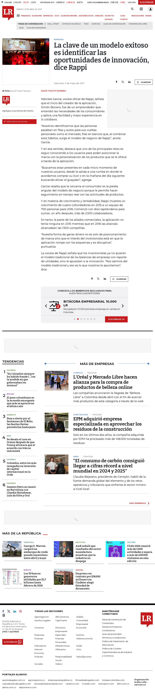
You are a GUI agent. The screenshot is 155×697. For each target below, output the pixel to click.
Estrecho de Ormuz (71, 24)
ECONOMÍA (37, 16)
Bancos (27, 570)
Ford (86, 24)
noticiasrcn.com (106, 683)
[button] (45, 306)
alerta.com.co (9, 687)
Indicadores (40, 645)
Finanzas (39, 638)
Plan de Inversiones (36, 28)
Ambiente (11, 415)
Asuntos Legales (42, 620)
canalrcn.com (72, 683)
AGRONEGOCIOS (86, 16)
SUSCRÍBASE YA (116, 319)
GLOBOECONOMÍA (69, 16)
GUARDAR (144, 82)
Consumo (39, 627)
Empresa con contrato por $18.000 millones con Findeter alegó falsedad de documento (88, 581)
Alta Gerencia (62, 616)
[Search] (132, 9)
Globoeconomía (84, 638)
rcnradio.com (88, 683)
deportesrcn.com (27, 687)
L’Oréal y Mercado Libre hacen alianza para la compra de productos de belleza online (105, 382)
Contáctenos (108, 630)
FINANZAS (26, 16)
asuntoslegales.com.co (13, 680)
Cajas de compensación (114, 24)
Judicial (79, 570)
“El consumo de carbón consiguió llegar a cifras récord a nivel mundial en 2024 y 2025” (108, 466)
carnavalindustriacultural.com (48, 683)
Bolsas (10, 394)
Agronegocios (42, 616)
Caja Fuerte (61, 620)
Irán (9, 436)
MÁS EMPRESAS (137, 503)
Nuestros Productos (112, 626)
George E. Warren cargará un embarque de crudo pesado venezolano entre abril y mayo (36, 551)
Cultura (131, 542)
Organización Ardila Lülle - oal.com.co (141, 682)
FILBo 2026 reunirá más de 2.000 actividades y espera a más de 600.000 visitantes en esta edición (139, 553)
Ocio (78, 649)
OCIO (56, 16)
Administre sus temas (15, 121)
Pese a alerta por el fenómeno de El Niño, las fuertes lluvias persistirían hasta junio (21, 423)
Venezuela (29, 542)
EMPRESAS (48, 16)
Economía (81, 627)
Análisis (79, 616)
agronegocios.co (36, 680)
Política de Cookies (111, 648)
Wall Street (53, 24)
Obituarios (60, 649)
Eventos (80, 635)
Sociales (39, 664)
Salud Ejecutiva (83, 656)
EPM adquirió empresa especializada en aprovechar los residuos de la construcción (107, 424)
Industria (80, 542)
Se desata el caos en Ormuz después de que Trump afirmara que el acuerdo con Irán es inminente (21, 445)
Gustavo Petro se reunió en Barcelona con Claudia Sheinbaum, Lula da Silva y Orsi (21, 491)
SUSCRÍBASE (146, 2)
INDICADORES (138, 16)
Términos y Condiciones (113, 637)
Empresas (39, 635)
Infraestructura (62, 645)
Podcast (39, 656)
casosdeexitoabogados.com (16, 683)
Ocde (21, 28)
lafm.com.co (123, 683)
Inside (79, 645)
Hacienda (11, 370)
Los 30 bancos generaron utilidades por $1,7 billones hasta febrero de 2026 (35, 579)
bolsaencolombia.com (113, 680)
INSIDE (148, 16)
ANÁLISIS (99, 16)
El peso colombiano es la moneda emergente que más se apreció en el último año (20, 402)
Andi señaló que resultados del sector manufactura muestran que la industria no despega (88, 553)
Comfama (96, 24)
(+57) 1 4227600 (10, 631)
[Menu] (18, 15)
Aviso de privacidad (111, 634)
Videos (58, 664)
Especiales (60, 635)
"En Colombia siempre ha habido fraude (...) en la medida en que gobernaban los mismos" (21, 379)
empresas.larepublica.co (60, 680)
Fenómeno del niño (138, 24)
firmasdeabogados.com (87, 680)
